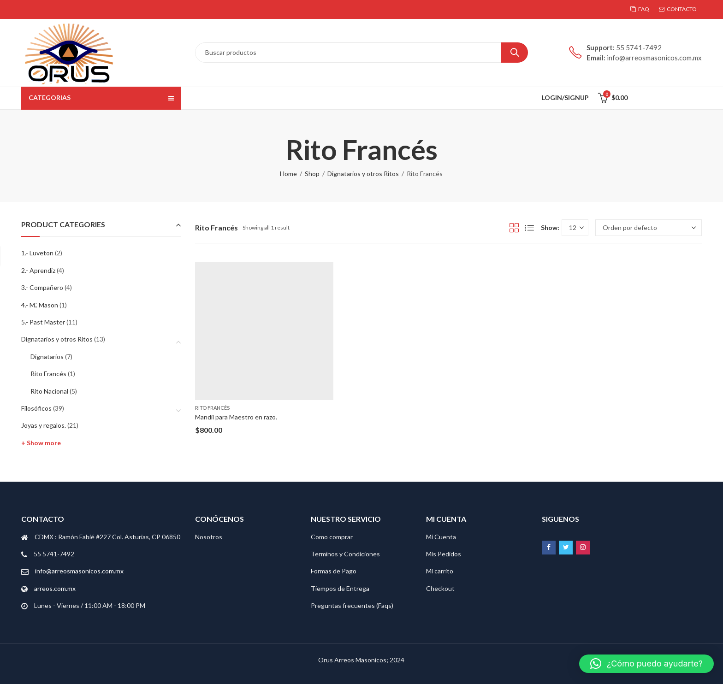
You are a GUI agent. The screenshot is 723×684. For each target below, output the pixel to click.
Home (288, 173)
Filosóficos (36, 408)
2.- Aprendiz (38, 270)
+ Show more (41, 443)
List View (529, 227)
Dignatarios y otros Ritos (363, 173)
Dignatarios (47, 356)
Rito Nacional (49, 391)
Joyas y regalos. (43, 425)
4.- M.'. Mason (39, 305)
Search (514, 52)
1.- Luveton (37, 253)
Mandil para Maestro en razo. (236, 417)
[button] (646, 664)
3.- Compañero (42, 287)
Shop (312, 173)
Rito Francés (212, 408)
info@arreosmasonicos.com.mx (79, 571)
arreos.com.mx (55, 588)
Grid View (514, 227)
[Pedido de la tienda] (648, 227)
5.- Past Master (43, 322)
